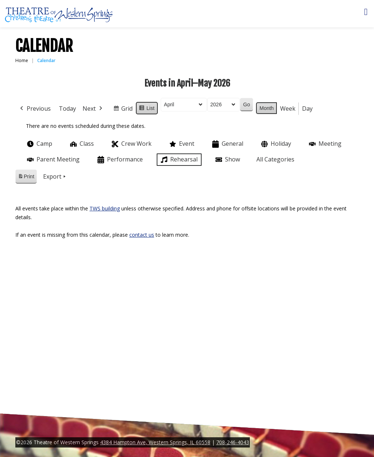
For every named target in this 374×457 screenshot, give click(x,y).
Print (26, 177)
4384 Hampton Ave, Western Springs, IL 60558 (155, 442)
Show (227, 159)
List (146, 109)
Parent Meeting (53, 159)
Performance (119, 160)
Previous (35, 109)
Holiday (275, 144)
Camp (39, 144)
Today (67, 108)
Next (93, 109)
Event (181, 144)
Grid (123, 110)
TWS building (104, 208)
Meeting (324, 144)
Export (55, 177)
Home (21, 60)
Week (287, 108)
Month (266, 108)
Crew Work (131, 144)
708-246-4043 (232, 442)
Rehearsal (178, 159)
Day (307, 108)
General (227, 144)
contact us (141, 234)
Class (81, 144)
